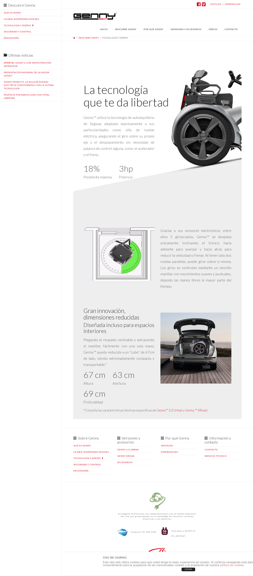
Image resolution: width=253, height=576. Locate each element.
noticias (215, 4)
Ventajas (167, 445)
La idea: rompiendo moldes (21, 19)
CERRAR (188, 569)
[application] (119, 247)
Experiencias (169, 452)
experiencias (232, 4)
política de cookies (232, 565)
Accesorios (124, 462)
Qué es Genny (12, 12)
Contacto (211, 449)
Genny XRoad (126, 456)
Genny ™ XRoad (196, 410)
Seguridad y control (17, 31)
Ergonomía (11, 38)
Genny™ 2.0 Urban (169, 410)
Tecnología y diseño (17, 25)
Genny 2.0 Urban (128, 449)
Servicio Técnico (216, 456)
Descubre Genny (89, 38)
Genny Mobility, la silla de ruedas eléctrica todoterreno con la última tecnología (29, 85)
